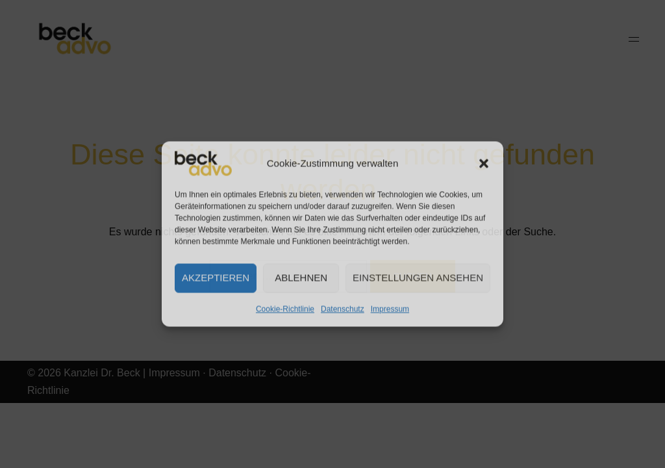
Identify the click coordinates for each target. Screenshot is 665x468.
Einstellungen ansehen (418, 277)
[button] (483, 163)
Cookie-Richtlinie (285, 308)
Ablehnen (301, 277)
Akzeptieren (215, 277)
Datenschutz (342, 308)
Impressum (390, 308)
